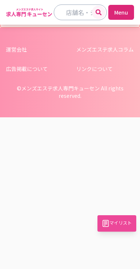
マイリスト (117, 223)
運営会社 (16, 49)
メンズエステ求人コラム (105, 49)
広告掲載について (27, 68)
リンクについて (94, 68)
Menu (121, 12)
